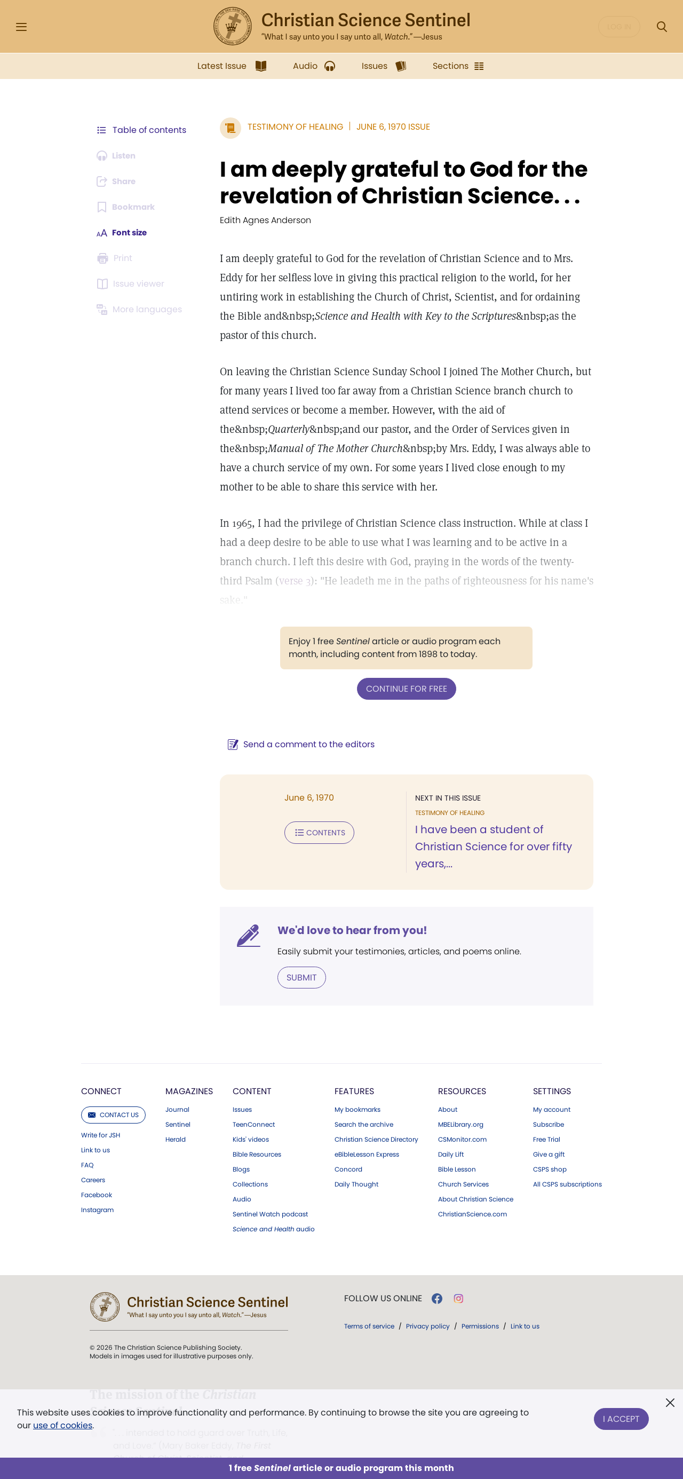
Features (354, 1071)
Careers (93, 1160)
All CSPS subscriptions (567, 1164)
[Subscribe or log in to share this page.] (119, 181)
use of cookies (62, 1425)
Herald (175, 1119)
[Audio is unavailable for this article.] (119, 156)
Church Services (463, 1164)
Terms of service (369, 1305)
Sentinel (177, 1104)
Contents (314, 812)
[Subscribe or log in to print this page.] (116, 258)
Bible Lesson (457, 1149)
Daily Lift (451, 1134)
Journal (177, 1089)
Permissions (480, 1305)
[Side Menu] (21, 27)
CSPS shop (550, 1149)
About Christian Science (475, 1179)
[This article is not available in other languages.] (141, 309)
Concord (348, 1149)
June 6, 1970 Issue (388, 127)
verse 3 (264, 581)
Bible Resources (257, 1134)
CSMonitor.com (462, 1119)
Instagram (97, 1190)
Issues (242, 1089)
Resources (462, 1071)
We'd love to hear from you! (347, 910)
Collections (250, 1164)
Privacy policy (428, 1305)
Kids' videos (251, 1119)
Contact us (113, 1094)
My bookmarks (357, 1089)
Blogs (241, 1149)
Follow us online (383, 1278)
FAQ (87, 1145)
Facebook (96, 1175)
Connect (101, 1071)
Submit (296, 957)
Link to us (95, 1130)
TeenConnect (254, 1104)
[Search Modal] (661, 27)
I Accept (621, 1417)
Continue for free (403, 669)
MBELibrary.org (460, 1104)
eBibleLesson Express (367, 1134)
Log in (619, 26)
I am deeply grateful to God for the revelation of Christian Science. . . (399, 182)
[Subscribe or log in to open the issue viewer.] (132, 284)
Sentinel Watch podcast (270, 1194)
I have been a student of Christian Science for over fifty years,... (490, 827)
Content (252, 1071)
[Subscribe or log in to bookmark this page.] (128, 207)
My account (551, 1089)
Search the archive (364, 1104)
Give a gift (549, 1134)
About (447, 1089)
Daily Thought (356, 1164)
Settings (552, 1071)
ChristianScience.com (472, 1194)
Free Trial (546, 1119)
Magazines (189, 1071)
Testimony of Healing (290, 127)
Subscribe (548, 1104)
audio (274, 1209)
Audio (242, 1179)
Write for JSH (100, 1115)
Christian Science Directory (376, 1119)
